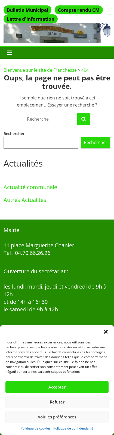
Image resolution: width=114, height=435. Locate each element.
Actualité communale (30, 187)
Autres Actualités (25, 200)
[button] (106, 331)
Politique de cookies (36, 428)
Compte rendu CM (79, 10)
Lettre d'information (30, 19)
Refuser (57, 402)
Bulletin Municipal (27, 10)
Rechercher (14, 133)
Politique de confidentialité (73, 428)
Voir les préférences (57, 417)
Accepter (57, 387)
